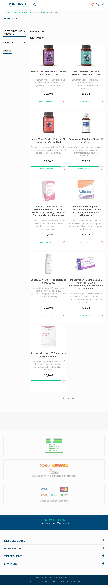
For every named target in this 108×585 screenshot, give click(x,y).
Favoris (92, 4)
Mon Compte (103, 4)
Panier (97, 4)
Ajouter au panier (46, 101)
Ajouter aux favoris (64, 101)
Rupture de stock (83, 242)
